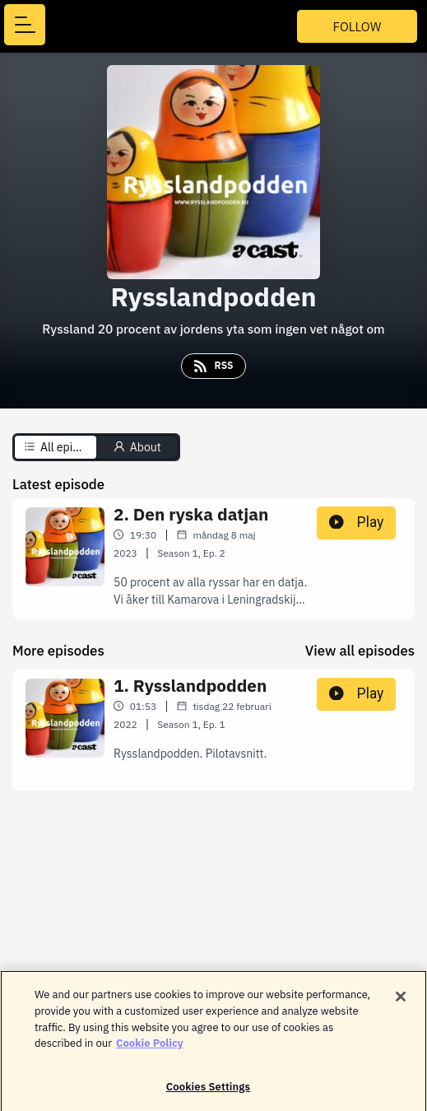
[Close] (401, 1001)
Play (356, 522)
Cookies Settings (208, 1091)
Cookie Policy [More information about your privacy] (149, 1047)
